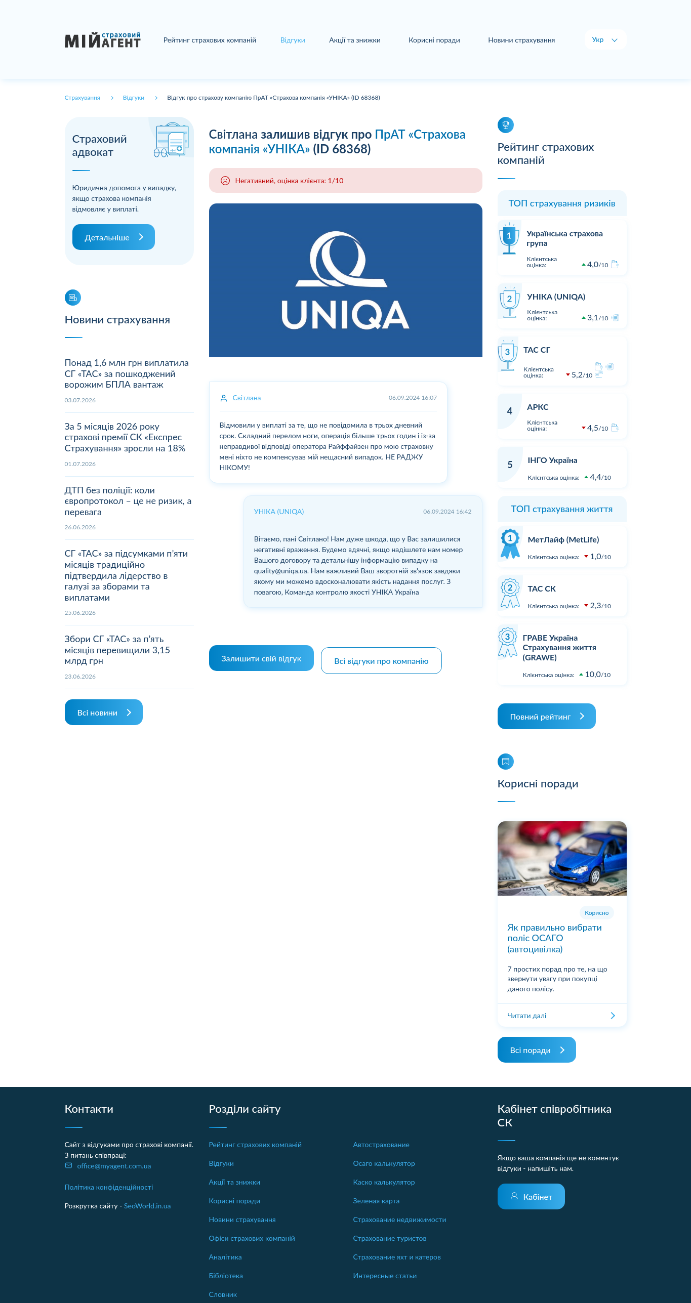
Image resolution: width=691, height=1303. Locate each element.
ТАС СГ (536, 349)
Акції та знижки (356, 39)
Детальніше (107, 237)
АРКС (537, 406)
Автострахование (381, 1144)
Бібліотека (226, 1275)
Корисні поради (435, 39)
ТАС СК (542, 588)
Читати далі (527, 1015)
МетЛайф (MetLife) (563, 539)
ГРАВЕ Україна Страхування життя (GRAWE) (559, 647)
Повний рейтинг (540, 716)
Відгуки (221, 1163)
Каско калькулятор (384, 1182)
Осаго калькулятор (384, 1163)
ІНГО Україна (553, 460)
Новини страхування (521, 39)
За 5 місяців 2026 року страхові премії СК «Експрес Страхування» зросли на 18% (125, 437)
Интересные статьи (385, 1275)
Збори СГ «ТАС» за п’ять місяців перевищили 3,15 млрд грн (118, 649)
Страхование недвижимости (399, 1219)
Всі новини (97, 712)
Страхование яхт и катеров (397, 1256)
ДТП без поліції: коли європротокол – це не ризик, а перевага (128, 500)
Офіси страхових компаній (252, 1238)
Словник (223, 1294)
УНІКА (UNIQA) (556, 296)
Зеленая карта (376, 1200)
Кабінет (538, 1196)
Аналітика (225, 1256)
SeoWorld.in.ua (147, 1205)
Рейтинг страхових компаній (211, 39)
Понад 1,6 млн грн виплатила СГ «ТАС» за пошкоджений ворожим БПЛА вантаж (127, 373)
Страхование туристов (390, 1238)
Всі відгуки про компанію (384, 655)
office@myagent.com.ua (114, 1165)
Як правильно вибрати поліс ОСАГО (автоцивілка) (555, 937)
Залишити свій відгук (262, 655)
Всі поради (530, 1050)
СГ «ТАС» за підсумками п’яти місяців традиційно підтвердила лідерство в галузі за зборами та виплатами (126, 575)
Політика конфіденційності (109, 1187)
